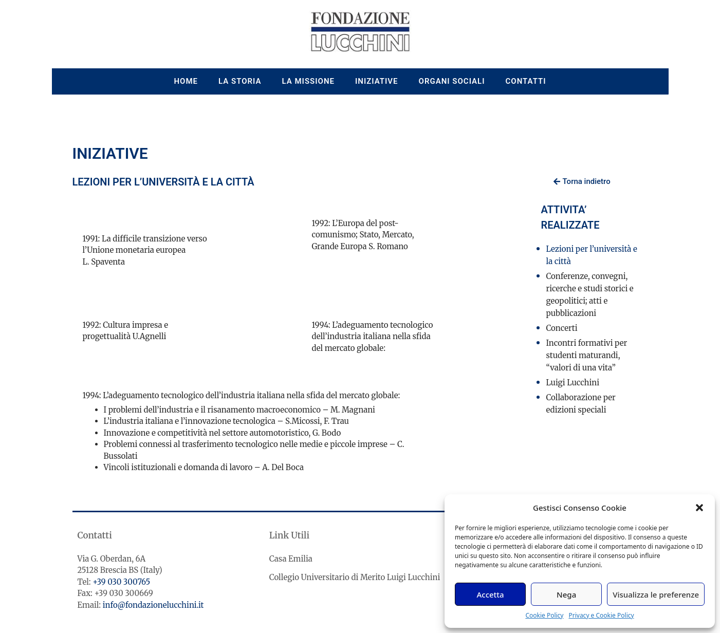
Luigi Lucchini (573, 382)
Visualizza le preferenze (656, 594)
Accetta (490, 594)
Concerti (562, 328)
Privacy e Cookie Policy (601, 615)
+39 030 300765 (121, 582)
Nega (566, 594)
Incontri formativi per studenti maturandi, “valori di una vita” (586, 355)
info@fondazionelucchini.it (153, 605)
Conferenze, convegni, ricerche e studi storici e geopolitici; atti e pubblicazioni (590, 294)
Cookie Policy (544, 615)
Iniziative (376, 81)
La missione (308, 81)
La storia (240, 81)
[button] (699, 507)
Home (186, 81)
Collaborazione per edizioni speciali (581, 404)
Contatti (526, 81)
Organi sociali (452, 81)
